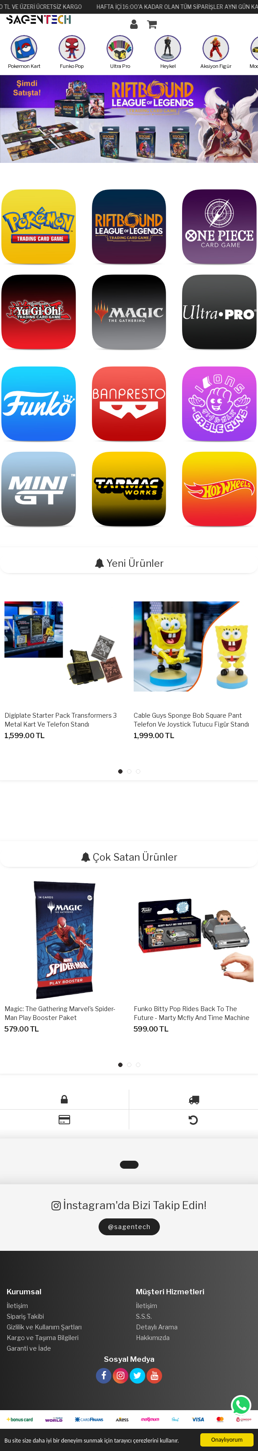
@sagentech (129, 1226)
